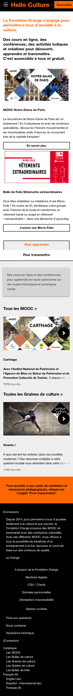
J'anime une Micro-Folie (37, 227)
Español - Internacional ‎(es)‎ (23, 683)
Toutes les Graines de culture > (33, 394)
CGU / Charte (36, 584)
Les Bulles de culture (19, 656)
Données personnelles (36, 592)
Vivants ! (9, 445)
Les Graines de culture (20, 661)
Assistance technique (20, 633)
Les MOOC (13, 652)
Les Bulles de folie (18, 670)
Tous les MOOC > (20, 308)
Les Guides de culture (20, 665)
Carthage (10, 359)
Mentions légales (36, 577)
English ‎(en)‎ (13, 679)
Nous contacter (16, 625)
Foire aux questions (19, 618)
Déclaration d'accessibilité (36, 599)
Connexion (11, 512)
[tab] (36, 245)
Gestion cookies (36, 609)
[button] (64, 333)
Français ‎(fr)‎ (10, 674)
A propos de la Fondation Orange (36, 569)
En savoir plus (36, 145)
